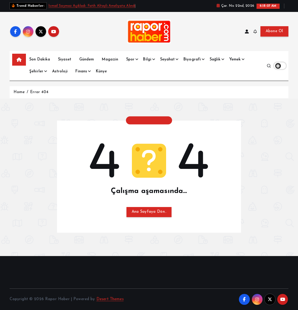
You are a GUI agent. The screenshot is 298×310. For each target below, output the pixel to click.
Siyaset (64, 59)
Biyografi (192, 59)
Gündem (86, 59)
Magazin (110, 59)
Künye (101, 71)
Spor (130, 59)
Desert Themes (110, 299)
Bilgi (147, 59)
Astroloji (60, 71)
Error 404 (39, 92)
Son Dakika (39, 59)
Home (19, 92)
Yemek (235, 59)
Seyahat (167, 59)
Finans (81, 71)
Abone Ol (274, 31)
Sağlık (215, 59)
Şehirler (36, 71)
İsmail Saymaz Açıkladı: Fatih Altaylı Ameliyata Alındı (91, 6)
